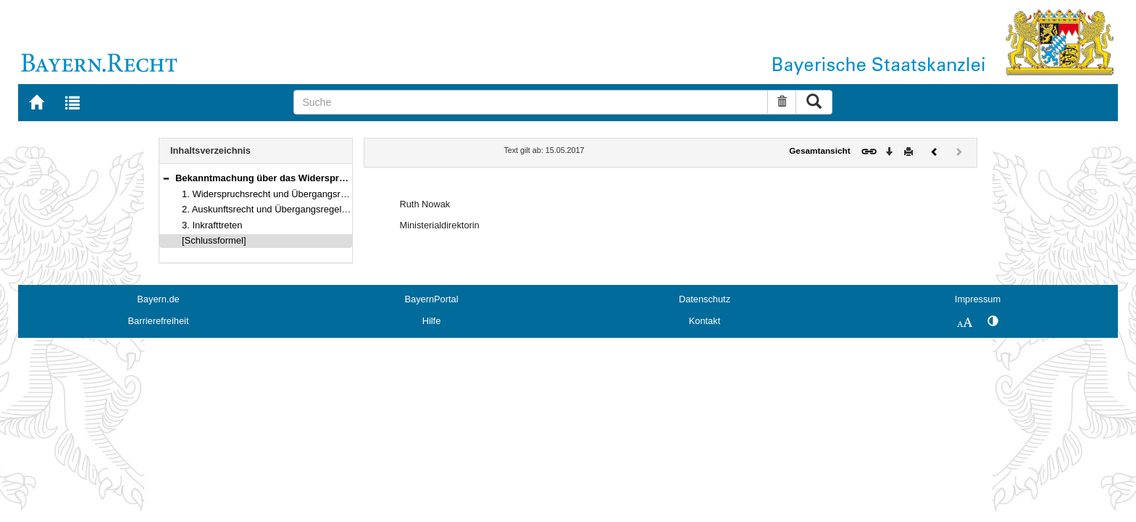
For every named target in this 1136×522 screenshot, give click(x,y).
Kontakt (704, 320)
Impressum (978, 299)
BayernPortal (432, 299)
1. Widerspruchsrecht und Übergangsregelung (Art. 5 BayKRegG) (318, 193)
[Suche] (530, 102)
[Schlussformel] (214, 240)
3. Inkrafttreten (212, 225)
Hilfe (431, 320)
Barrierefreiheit (158, 320)
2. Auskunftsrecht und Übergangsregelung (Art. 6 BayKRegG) (310, 209)
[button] (166, 178)
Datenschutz (704, 299)
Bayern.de (158, 299)
